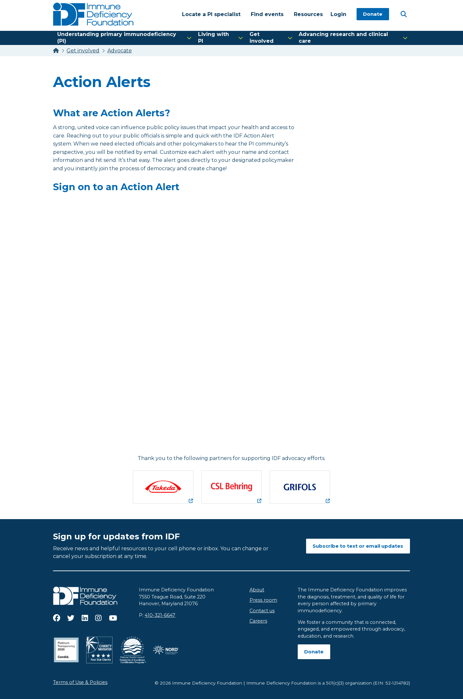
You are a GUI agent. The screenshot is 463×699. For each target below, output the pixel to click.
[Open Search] (403, 14)
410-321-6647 (160, 615)
